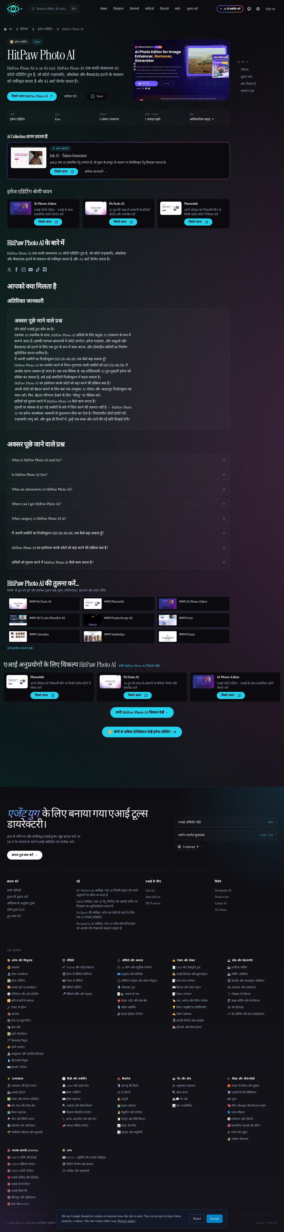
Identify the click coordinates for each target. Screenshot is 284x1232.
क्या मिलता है (248, 84)
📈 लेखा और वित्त (126, 1125)
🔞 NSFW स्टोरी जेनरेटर (20, 1170)
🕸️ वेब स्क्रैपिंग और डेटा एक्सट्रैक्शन (245, 1014)
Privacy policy (126, 1221)
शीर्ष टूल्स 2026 (16, 909)
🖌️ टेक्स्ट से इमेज (16, 1007)
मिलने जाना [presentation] (64, 171)
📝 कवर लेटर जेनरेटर (183, 980)
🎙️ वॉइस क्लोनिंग (126, 1007)
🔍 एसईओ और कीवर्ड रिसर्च (77, 1105)
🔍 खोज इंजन (180, 1092)
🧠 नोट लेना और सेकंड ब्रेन (21, 1105)
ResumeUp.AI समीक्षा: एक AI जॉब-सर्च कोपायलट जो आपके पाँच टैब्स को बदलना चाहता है (105, 926)
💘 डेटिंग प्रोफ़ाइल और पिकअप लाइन (246, 1105)
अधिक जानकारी (96, 171)
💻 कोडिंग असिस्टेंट (237, 974)
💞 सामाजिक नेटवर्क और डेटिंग (243, 1125)
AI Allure (221, 909)
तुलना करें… (248, 76)
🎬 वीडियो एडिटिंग (72, 987)
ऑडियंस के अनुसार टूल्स (21, 903)
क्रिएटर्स (164, 8)
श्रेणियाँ (21, 29)
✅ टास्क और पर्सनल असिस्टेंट (23, 1099)
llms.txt (150, 890)
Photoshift (191, 203)
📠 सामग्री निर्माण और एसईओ (188, 1020)
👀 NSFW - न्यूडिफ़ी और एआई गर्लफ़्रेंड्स (84, 1157)
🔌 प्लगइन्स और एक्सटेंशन (241, 987)
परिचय (244, 69)
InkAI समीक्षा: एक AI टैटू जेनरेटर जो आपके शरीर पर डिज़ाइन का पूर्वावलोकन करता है (107, 904)
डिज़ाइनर (118, 8)
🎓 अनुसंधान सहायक (183, 1085)
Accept (214, 1218)
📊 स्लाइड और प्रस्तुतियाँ (129, 1132)
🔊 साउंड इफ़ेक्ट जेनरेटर (130, 1014)
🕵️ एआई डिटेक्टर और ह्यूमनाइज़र (189, 974)
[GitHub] (249, 9)
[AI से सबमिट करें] (230, 8)
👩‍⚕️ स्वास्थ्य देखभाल (237, 1139)
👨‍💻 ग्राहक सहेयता (126, 1105)
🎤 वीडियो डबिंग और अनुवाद (77, 994)
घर (8, 29)
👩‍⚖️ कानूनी (122, 1099)
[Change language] (258, 9)
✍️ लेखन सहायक (181, 1014)
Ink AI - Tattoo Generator (68, 155)
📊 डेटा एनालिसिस (182, 1105)
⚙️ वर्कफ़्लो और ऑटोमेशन (21, 1125)
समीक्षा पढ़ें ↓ (71, 96)
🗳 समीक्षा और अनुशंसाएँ (75, 1170)
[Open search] (54, 9)
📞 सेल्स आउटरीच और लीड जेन (79, 1119)
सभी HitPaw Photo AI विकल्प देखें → (142, 712)
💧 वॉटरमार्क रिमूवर (17, 1060)
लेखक (103, 8)
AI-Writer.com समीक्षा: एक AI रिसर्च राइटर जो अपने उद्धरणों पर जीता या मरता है (107, 893)
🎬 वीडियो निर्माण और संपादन (77, 1164)
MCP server (153, 903)
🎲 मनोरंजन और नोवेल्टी (240, 1119)
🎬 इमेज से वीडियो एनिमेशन (77, 974)
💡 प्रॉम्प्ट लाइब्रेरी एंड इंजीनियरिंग (189, 1007)
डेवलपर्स (134, 8)
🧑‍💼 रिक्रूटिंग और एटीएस (129, 1112)
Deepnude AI (223, 890)
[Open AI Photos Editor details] (20, 208)
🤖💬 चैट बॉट (180, 1099)
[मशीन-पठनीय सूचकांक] (226, 835)
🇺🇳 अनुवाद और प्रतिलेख (130, 974)
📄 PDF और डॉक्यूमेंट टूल (186, 967)
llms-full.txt (153, 897)
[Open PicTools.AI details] (95, 208)
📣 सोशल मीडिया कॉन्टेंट (75, 1125)
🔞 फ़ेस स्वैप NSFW (18, 1204)
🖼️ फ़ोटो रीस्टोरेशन (17, 1033)
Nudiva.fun (222, 897)
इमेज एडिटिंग (45, 29)
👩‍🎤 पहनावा (13, 1014)
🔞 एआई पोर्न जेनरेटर (18, 1184)
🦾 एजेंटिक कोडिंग (237, 967)
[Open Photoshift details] (170, 208)
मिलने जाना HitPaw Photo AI (32, 96)
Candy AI (221, 903)
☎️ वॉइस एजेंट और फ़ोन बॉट (132, 1000)
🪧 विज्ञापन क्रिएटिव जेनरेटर (76, 1112)
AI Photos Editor (45, 203)
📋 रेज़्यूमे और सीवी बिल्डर (131, 1119)
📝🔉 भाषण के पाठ (128, 994)
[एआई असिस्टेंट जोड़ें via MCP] (226, 822)
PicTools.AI (116, 203)
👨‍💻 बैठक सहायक (16, 1112)
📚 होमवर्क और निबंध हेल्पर (186, 1027)
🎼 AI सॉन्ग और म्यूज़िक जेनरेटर (134, 967)
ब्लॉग (178, 8)
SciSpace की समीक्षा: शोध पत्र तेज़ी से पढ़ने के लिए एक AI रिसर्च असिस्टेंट (105, 915)
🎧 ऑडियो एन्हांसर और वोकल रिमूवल (137, 980)
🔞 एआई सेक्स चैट (17, 1190)
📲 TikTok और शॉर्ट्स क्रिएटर (78, 967)
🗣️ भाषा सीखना (236, 1112)
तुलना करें (192, 8)
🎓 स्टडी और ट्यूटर (237, 1132)
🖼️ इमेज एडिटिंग (16, 980)
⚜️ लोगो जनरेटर (16, 1047)
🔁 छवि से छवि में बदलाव (20, 1000)
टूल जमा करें (14, 916)
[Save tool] (96, 96)
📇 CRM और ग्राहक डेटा (75, 1085)
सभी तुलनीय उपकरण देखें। (20, 648)
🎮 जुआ (232, 1099)
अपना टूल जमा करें (25, 855)
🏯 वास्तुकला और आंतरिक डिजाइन (25, 1053)
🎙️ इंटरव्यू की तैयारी (127, 1085)
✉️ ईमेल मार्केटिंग (71, 1092)
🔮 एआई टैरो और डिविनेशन (241, 1092)
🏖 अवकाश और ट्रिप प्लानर (21, 1085)
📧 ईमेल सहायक (71, 1099)
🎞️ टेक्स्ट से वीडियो (72, 980)
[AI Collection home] (14, 9)
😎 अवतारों (13, 967)
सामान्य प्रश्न (247, 91)
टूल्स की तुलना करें (17, 897)
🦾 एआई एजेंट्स (16, 1092)
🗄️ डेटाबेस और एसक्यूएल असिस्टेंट (245, 980)
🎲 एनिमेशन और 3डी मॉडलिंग (23, 994)
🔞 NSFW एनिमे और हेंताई (21, 1157)
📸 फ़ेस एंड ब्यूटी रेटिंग (19, 1020)
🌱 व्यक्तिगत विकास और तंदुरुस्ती (24, 1132)
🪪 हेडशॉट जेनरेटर (17, 1067)
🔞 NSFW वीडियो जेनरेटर (21, 1164)
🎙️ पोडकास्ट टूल (126, 987)
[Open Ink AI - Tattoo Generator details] (28, 157)
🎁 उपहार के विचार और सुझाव (243, 1085)
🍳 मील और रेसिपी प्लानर (20, 1119)
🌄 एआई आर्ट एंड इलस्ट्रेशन (21, 987)
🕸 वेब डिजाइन (235, 1007)
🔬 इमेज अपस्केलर (17, 974)
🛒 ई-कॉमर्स (123, 1092)
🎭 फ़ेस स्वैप (14, 1027)
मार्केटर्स (149, 8)
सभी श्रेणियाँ (14, 890)
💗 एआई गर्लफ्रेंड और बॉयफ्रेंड (22, 1177)
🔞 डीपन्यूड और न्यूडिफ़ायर (21, 1197)
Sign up (270, 8)
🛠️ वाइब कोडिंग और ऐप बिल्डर (243, 1000)
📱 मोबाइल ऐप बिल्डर (238, 994)
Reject (197, 1218)
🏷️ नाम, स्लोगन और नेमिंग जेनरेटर (190, 1000)
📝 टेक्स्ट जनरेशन (181, 994)
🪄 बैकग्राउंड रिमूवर (17, 1040)
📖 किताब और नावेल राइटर (186, 987)
